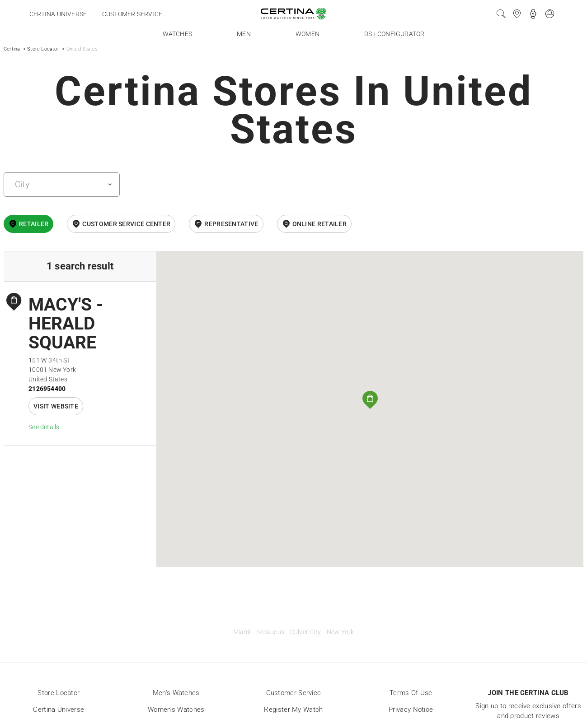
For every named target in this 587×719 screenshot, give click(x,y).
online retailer (319, 223)
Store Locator (43, 49)
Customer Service (293, 693)
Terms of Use (411, 693)
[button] (370, 400)
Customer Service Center (126, 223)
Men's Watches (176, 693)
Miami (242, 632)
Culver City (305, 632)
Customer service (132, 14)
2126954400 (47, 388)
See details (43, 427)
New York (340, 632)
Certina (12, 49)
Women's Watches (176, 709)
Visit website (55, 406)
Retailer (33, 223)
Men (244, 33)
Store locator (59, 693)
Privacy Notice (411, 709)
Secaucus (270, 632)
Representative (231, 223)
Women (307, 33)
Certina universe (58, 14)
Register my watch (293, 709)
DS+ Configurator (394, 33)
